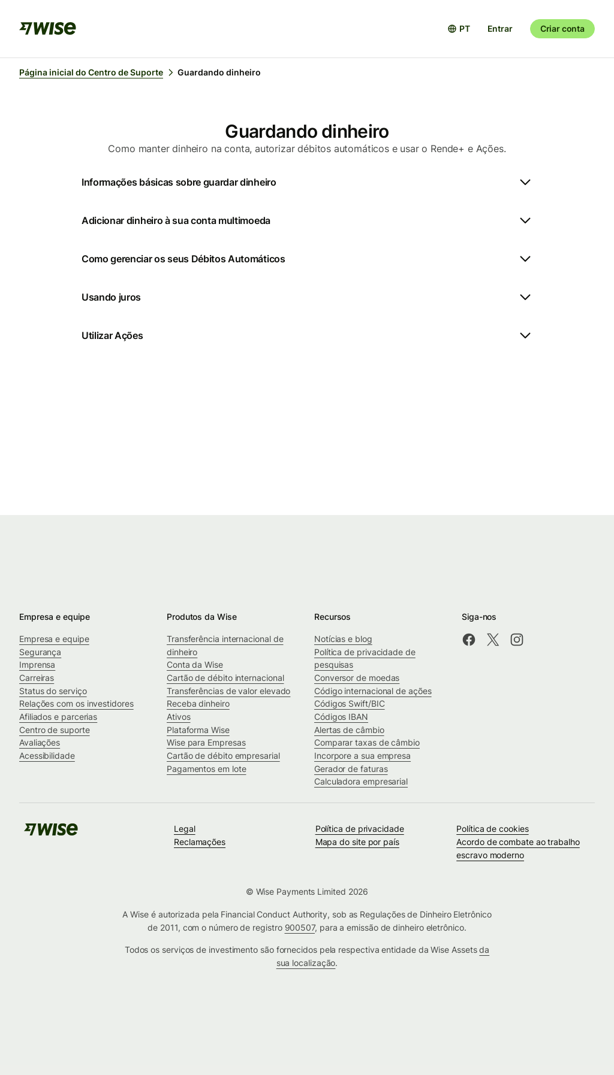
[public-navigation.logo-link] (51, 833)
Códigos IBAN (341, 716)
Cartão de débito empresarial (223, 755)
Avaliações (39, 742)
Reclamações (199, 842)
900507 (300, 927)
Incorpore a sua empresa (362, 755)
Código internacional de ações (373, 691)
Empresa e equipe (54, 639)
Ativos (179, 716)
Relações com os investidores (76, 703)
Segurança (40, 652)
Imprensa (37, 664)
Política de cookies (492, 828)
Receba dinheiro (198, 703)
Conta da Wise (195, 664)
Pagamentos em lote (206, 769)
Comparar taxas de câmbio (367, 742)
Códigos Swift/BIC (349, 703)
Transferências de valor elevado (228, 691)
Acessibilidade (47, 755)
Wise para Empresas (206, 742)
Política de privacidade (359, 828)
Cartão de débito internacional (225, 678)
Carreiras (36, 678)
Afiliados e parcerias (58, 716)
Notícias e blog (343, 639)
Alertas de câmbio (349, 730)
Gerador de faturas (351, 769)
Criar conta (562, 28)
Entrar (500, 28)
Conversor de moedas (356, 678)
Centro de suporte (54, 730)
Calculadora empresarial (361, 781)
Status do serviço (53, 691)
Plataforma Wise (198, 730)
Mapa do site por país (357, 842)
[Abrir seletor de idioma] (458, 28)
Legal (184, 828)
